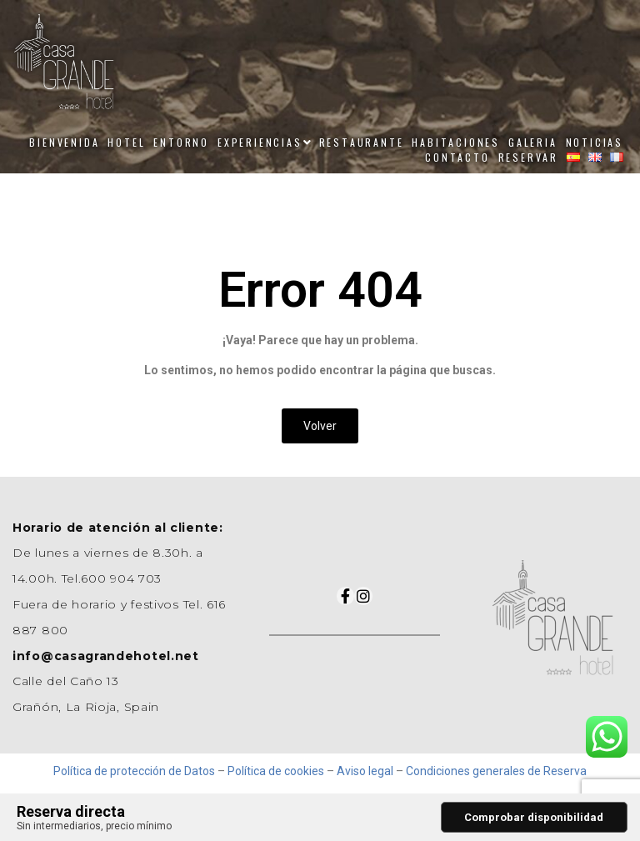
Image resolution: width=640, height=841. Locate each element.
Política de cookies (276, 771)
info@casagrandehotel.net (105, 655)
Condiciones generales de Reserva (496, 771)
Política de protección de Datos (134, 771)
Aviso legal (365, 771)
